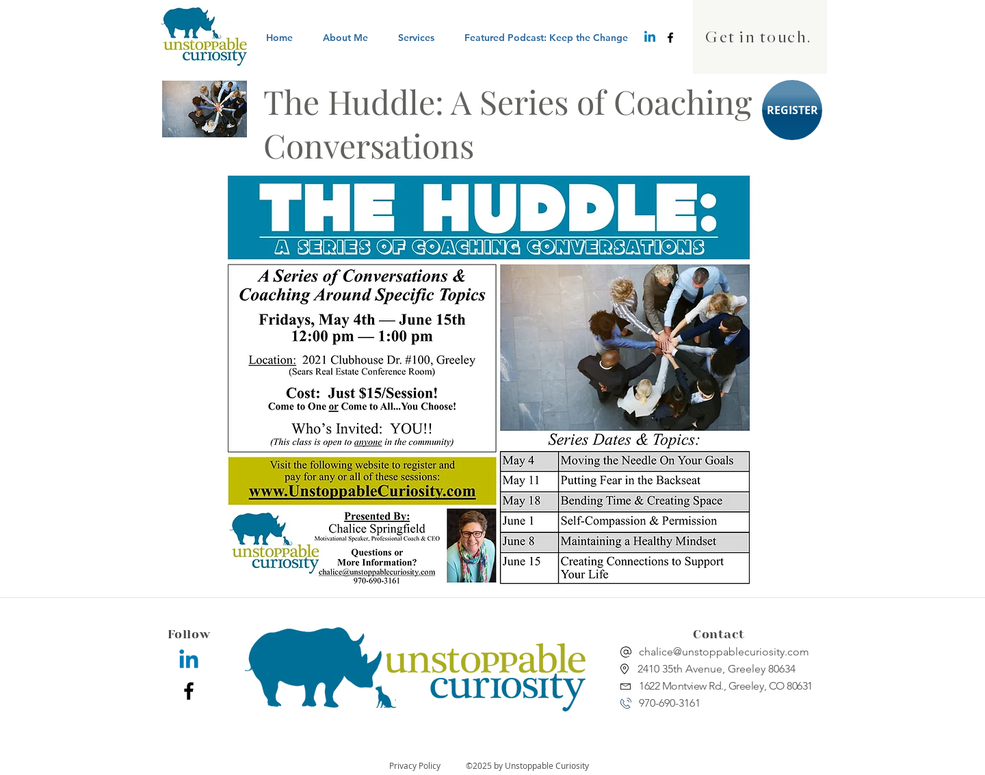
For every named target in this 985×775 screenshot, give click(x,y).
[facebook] (670, 37)
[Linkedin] (650, 37)
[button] (416, 37)
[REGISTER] (792, 110)
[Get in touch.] (760, 37)
